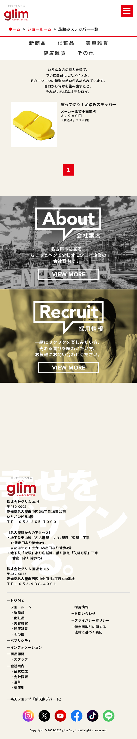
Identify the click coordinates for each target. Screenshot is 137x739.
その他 (19, 634)
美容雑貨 (21, 623)
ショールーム (39, 29)
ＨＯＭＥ (17, 600)
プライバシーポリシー (92, 620)
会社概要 (21, 676)
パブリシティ (20, 640)
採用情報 (81, 606)
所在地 (19, 687)
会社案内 (17, 665)
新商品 (19, 612)
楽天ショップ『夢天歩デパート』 (36, 698)
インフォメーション (26, 647)
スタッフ (21, 659)
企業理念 (21, 671)
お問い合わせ (85, 613)
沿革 (17, 682)
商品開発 (17, 653)
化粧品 (19, 617)
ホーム (14, 29)
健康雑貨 (21, 628)
